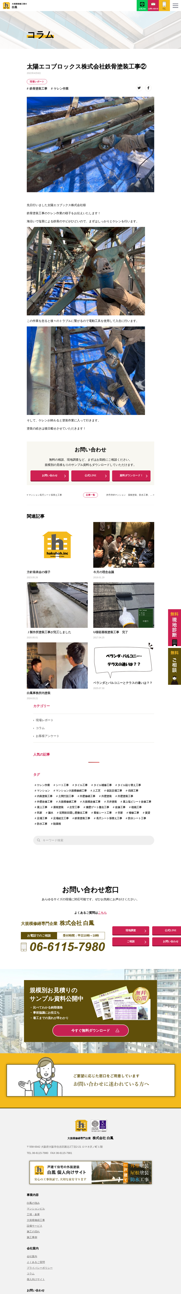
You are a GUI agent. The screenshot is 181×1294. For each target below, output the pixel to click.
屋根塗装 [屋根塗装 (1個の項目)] (58, 809)
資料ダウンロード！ (131, 477)
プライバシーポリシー (40, 1270)
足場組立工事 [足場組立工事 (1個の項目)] (61, 820)
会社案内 (32, 1258)
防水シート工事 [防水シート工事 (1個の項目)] (137, 820)
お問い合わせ (50, 477)
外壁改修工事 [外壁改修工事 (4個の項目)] (44, 803)
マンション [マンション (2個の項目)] (43, 792)
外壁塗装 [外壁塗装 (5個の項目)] (106, 798)
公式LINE (90, 477)
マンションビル (36, 1211)
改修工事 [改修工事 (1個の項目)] (120, 809)
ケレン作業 (61, 88)
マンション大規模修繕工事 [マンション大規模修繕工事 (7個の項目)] (71, 792)
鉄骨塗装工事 (38, 88)
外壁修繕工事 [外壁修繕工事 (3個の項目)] (87, 798)
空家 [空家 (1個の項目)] (120, 814)
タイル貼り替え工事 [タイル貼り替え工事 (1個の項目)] (129, 787)
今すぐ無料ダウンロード (95, 1033)
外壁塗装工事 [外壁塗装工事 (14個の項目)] (125, 798)
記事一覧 (90, 497)
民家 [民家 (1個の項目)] (39, 814)
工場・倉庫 (33, 1216)
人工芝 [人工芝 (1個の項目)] (96, 792)
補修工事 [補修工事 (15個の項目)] (134, 814)
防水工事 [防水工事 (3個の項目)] (42, 826)
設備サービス (34, 1228)
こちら (102, 915)
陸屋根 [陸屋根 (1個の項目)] (57, 826)
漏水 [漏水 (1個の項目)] (50, 814)
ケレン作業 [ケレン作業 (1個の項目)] (43, 787)
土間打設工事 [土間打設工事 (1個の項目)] (66, 798)
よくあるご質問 (36, 1264)
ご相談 (131, 944)
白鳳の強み (33, 1205)
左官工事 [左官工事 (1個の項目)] (74, 809)
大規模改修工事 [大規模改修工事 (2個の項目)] (91, 803)
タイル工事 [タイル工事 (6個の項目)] (81, 787)
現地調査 (130, 932)
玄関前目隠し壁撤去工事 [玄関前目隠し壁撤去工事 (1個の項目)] (73, 814)
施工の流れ (33, 1233)
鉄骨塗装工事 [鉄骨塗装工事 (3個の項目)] (82, 820)
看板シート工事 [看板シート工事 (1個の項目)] (103, 814)
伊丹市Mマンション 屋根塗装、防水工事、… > (130, 497)
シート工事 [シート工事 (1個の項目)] (62, 787)
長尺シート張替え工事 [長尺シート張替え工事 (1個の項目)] (109, 820)
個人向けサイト (36, 1281)
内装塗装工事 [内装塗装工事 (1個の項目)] (44, 798)
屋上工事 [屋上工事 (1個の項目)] (42, 809)
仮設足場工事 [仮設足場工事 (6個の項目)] (114, 792)
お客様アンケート (47, 738)
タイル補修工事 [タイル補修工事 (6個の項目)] (103, 787)
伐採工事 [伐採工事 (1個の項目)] (133, 792)
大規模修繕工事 (36, 1222)
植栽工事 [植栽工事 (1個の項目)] (136, 809)
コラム (40, 730)
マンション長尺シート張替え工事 (45, 497)
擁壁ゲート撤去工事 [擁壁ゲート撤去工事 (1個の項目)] (97, 809)
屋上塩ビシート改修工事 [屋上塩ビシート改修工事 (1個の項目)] (137, 803)
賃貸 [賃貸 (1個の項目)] (147, 814)
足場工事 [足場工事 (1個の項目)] (42, 820)
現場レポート (37, 81)
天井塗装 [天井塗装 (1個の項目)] (112, 803)
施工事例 (32, 1239)
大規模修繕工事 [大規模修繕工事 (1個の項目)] (67, 803)
